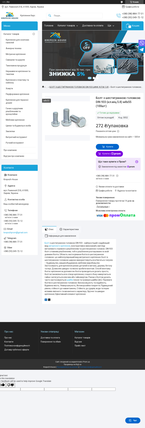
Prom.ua (86, 362)
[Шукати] (50, 15)
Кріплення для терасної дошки (17, 101)
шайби (70, 280)
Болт (47, 243)
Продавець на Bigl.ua (72, 364)
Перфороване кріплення (17, 94)
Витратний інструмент (16, 137)
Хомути (9, 88)
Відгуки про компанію (14, 156)
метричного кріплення (59, 246)
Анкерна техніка (13, 48)
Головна (48, 25)
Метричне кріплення (16, 54)
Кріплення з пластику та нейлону (17, 81)
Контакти (8, 342)
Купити (109, 147)
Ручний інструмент (15, 143)
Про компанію (10, 150)
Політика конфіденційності (17, 345)
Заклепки (10, 131)
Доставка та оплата (92, 25)
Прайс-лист (80, 345)
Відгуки (78, 342)
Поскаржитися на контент (67, 367)
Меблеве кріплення (15, 120)
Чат (133, 420)
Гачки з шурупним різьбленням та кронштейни (14, 111)
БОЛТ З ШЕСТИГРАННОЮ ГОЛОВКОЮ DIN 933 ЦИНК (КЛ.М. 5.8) (79, 87)
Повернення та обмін (51, 342)
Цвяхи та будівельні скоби (18, 126)
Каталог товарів (66, 25)
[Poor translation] (10, 385)
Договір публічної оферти (16, 350)
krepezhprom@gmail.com (16, 232)
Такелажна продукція (16, 65)
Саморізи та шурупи (15, 60)
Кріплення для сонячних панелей (17, 41)
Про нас (8, 337)
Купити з (111, 153)
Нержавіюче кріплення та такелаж (18, 72)
